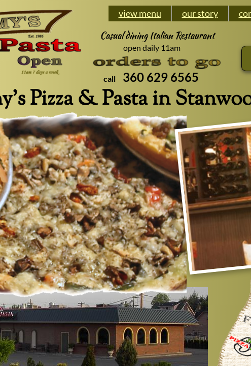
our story (200, 13)
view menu (140, 13)
